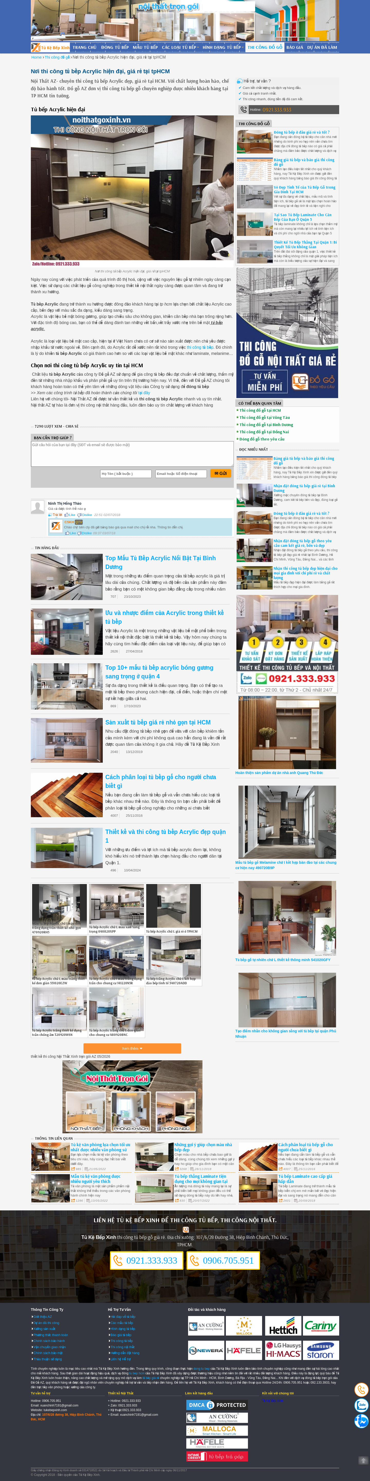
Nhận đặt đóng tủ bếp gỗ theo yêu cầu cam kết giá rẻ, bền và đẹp (302, 543)
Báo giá (294, 47)
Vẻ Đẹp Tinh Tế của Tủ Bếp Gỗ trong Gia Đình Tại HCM (304, 189)
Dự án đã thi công (46, 1323)
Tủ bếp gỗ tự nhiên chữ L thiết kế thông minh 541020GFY (282, 960)
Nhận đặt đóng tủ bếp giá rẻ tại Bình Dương (304, 488)
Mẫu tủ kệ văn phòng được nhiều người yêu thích (96, 1178)
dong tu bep (201, 1368)
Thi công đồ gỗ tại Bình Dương (266, 424)
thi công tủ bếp (200, 347)
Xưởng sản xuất (44, 1329)
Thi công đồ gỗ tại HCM (260, 410)
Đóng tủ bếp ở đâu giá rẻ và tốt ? (302, 132)
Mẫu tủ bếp (145, 47)
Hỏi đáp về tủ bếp (122, 1317)
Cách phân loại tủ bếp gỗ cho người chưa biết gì (305, 1147)
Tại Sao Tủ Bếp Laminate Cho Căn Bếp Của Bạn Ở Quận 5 (302, 217)
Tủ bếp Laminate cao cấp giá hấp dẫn (305, 1178)
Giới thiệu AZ (42, 1317)
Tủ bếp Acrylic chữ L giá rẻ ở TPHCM (172, 931)
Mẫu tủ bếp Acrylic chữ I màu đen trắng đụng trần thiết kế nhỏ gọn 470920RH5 (56, 927)
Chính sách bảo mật (48, 1353)
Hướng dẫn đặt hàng (125, 1353)
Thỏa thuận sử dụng (47, 1359)
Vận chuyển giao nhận (49, 1347)
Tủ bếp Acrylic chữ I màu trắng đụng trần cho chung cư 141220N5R (115, 981)
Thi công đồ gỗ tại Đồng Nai (264, 431)
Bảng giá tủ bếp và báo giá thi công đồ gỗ (304, 162)
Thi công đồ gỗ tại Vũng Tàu (264, 417)
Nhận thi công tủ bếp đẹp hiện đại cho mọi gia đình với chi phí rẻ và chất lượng (306, 573)
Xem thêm (130, 1048)
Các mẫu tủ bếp (121, 1323)
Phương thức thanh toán (50, 1335)
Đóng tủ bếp (115, 47)
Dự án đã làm (322, 47)
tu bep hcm (136, 1373)
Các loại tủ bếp (179, 47)
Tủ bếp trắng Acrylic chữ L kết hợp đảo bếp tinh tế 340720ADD (171, 981)
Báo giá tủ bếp (120, 1335)
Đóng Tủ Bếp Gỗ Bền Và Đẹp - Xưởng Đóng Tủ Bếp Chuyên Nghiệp (50, 47)
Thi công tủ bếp (121, 1341)
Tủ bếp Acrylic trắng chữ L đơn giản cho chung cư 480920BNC (115, 1032)
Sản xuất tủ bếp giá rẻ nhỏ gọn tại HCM (158, 722)
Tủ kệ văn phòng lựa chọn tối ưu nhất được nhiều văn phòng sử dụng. (100, 1149)
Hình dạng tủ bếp (222, 47)
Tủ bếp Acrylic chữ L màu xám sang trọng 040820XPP (114, 929)
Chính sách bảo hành (49, 1341)
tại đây (144, 393)
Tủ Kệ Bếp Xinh (272, 1401)
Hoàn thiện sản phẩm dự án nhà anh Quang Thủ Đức (279, 773)
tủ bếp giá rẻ (151, 1378)
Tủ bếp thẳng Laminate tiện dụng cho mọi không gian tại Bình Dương (200, 1181)
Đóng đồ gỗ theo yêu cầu (261, 438)
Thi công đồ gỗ (264, 47)
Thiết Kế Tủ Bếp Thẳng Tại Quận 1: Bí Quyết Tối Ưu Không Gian (305, 244)
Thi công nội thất (122, 1347)
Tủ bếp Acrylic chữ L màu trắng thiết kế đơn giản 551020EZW (58, 981)
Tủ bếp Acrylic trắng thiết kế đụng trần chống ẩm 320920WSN (56, 1032)
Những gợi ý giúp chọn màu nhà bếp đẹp (203, 1147)
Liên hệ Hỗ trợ (120, 1359)
